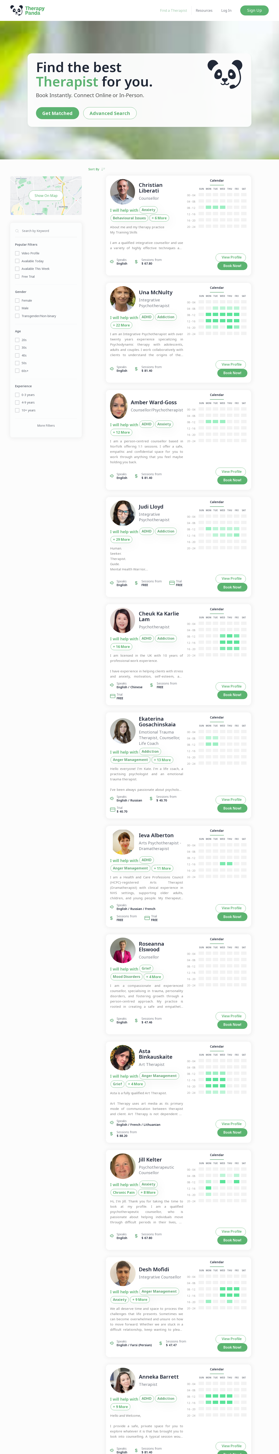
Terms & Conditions (162, 1446)
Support (185, 1446)
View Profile (220, 258)
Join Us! (61, 1446)
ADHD (130, 314)
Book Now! (250, 258)
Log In (226, 10)
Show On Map (46, 194)
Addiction (149, 314)
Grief (130, 891)
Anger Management (166, 684)
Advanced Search (104, 113)
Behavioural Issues (161, 210)
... (179, 1357)
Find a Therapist (173, 10)
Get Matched (53, 113)
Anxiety (132, 210)
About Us (104, 1446)
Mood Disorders (154, 891)
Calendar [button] (234, 182)
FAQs (118, 1446)
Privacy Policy (135, 1446)
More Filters (46, 425)
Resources (204, 10)
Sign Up (254, 10)
